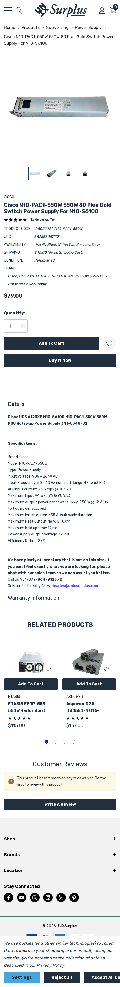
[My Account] (102, 10)
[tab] (46, 742)
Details (16, 404)
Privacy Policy (50, 965)
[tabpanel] (31, 684)
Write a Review (60, 804)
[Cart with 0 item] (113, 10)
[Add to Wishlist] (109, 343)
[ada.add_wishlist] (48, 668)
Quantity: (14, 312)
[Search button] (19, 10)
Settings (22, 977)
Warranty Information (33, 598)
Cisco (9, 197)
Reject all (62, 977)
